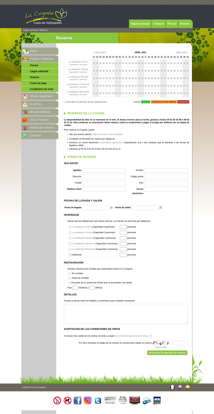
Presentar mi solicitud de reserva (167, 352)
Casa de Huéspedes (47, 23)
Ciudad (78, 183)
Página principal (140, 23)
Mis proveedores (40, 111)
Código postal (137, 176)
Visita (33, 50)
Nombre (139, 170)
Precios (172, 23)
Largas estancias (39, 71)
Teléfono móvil (74, 189)
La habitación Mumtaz (78, 77)
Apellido (77, 170)
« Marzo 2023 (99, 52)
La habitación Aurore (78, 62)
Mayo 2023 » (182, 52)
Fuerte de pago (38, 83)
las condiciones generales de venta (131, 336)
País (141, 183)
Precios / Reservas (41, 58)
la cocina (35, 104)
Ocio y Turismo (39, 119)
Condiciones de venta (41, 89)
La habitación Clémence (78, 84)
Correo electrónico (137, 191)
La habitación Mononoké (78, 92)
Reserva (185, 23)
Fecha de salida (123, 207)
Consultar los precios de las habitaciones (86, 102)
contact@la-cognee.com (111, 142)
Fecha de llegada (72, 207)
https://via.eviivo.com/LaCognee (108, 134)
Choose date (111, 207)
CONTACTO (27, 387)
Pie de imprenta (39, 387)
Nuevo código (161, 347)
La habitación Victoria (78, 69)
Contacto (158, 23)
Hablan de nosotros (42, 127)
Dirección (77, 176)
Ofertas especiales (41, 96)
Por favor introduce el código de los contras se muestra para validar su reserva (115, 343)
